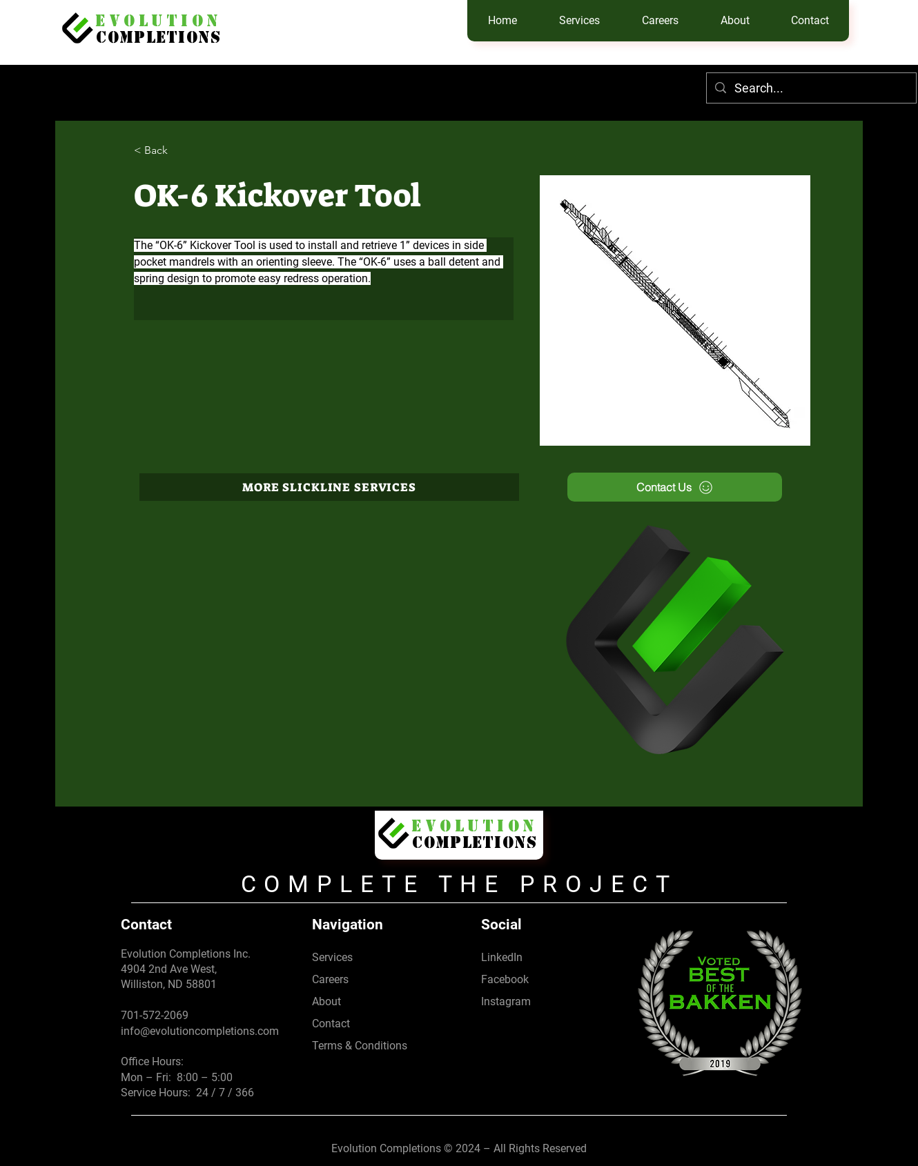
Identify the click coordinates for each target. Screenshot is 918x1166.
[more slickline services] (329, 487)
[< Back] (161, 151)
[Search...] (810, 88)
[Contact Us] (674, 487)
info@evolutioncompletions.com (200, 1031)
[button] (579, 20)
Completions (159, 39)
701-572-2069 (154, 1015)
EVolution (158, 22)
